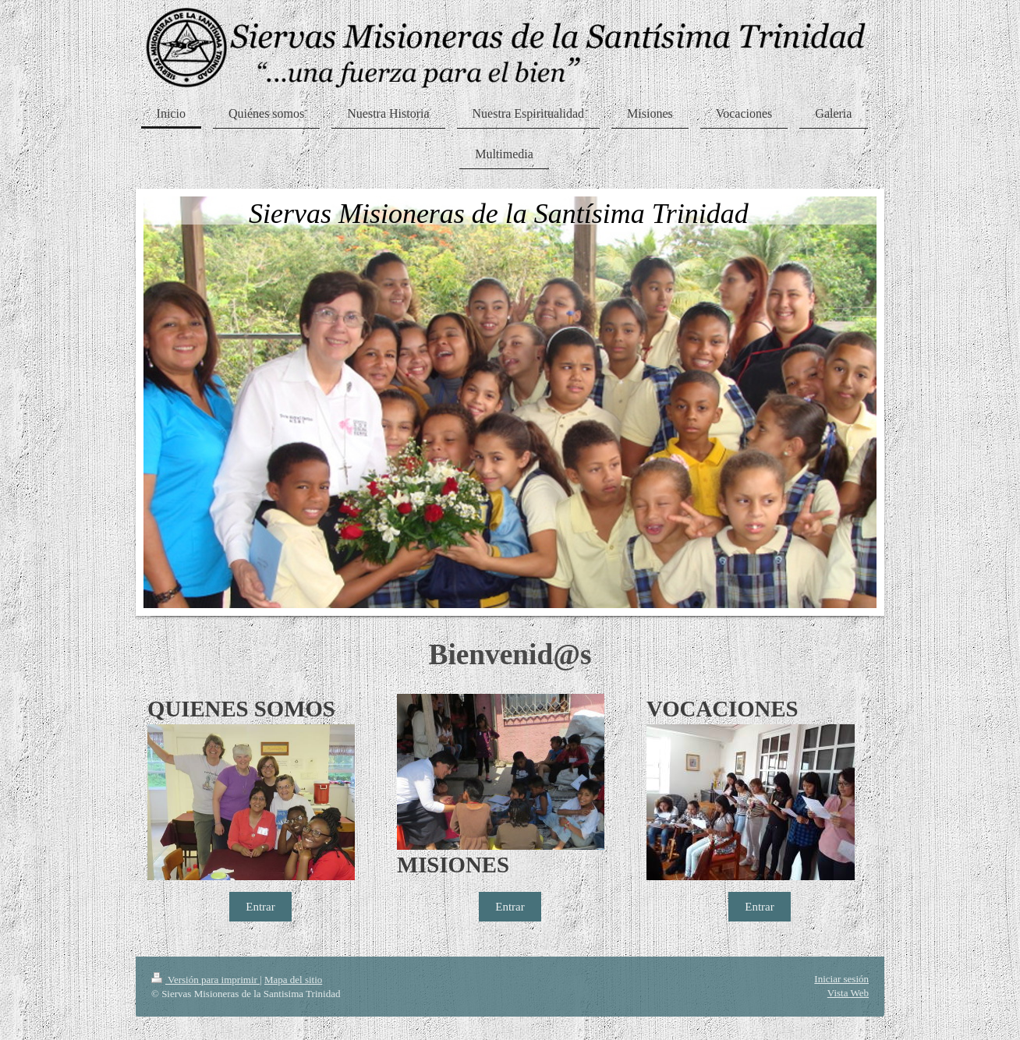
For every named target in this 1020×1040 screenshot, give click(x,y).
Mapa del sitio (293, 979)
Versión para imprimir (205, 979)
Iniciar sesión (841, 979)
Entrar (260, 906)
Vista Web (848, 993)
